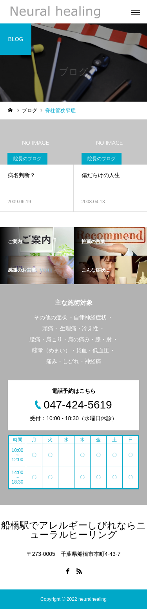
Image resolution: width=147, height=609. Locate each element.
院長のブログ (27, 158)
